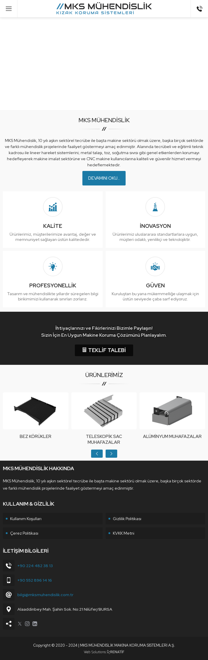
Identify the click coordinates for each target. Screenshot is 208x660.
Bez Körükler (35, 436)
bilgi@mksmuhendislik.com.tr (45, 594)
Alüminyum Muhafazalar (172, 436)
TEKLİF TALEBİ (104, 350)
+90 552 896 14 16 (34, 580)
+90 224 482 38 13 (35, 565)
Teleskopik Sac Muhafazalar (104, 439)
